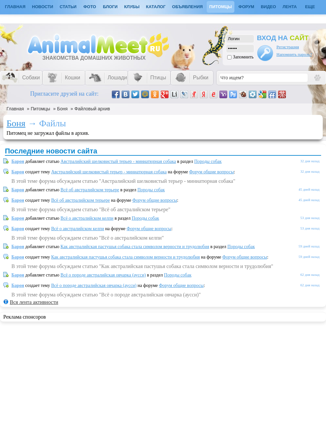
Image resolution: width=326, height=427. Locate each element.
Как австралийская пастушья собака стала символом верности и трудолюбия (135, 246)
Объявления (187, 6)
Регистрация (287, 46)
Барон (17, 161)
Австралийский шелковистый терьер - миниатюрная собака (118, 161)
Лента (290, 6)
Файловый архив (92, 108)
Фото (89, 6)
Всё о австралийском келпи (87, 218)
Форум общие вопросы (211, 171)
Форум (246, 6)
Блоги (110, 6)
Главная (15, 108)
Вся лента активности (34, 302)
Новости (42, 6)
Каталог (156, 6)
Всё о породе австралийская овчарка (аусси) (103, 275)
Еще (310, 6)
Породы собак (208, 161)
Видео (268, 6)
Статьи (68, 6)
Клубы (132, 6)
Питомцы (220, 6)
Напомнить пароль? (294, 54)
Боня (62, 108)
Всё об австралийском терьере (90, 189)
